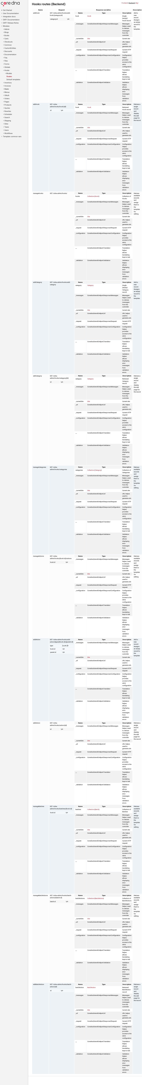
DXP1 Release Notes (11, 23)
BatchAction (99, 898)
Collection (90, 196)
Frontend (125, 3)
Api (137, 3)
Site (88, 38)
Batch (97, 809)
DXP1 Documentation (11, 20)
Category (90, 285)
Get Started (7, 10)
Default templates (13, 80)
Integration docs (9, 17)
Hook (89, 16)
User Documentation (11, 13)
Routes (9, 77)
